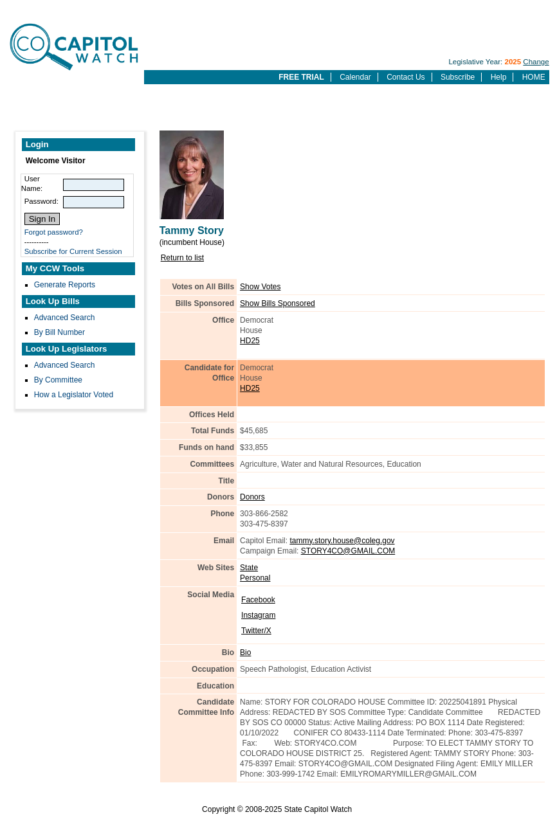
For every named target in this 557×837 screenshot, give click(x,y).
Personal (255, 577)
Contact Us (406, 77)
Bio (245, 652)
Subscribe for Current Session (73, 251)
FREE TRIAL (301, 77)
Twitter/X (256, 630)
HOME (533, 77)
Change (536, 62)
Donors (252, 496)
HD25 (250, 340)
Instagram (258, 615)
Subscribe (458, 77)
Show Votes (260, 286)
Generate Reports (64, 284)
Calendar (355, 77)
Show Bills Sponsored (277, 303)
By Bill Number (59, 332)
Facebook (258, 599)
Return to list (182, 257)
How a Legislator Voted (73, 394)
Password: (41, 201)
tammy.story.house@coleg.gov (341, 540)
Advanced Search (64, 317)
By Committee (58, 379)
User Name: (32, 183)
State (249, 567)
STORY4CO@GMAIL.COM (348, 550)
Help (499, 77)
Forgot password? (53, 232)
